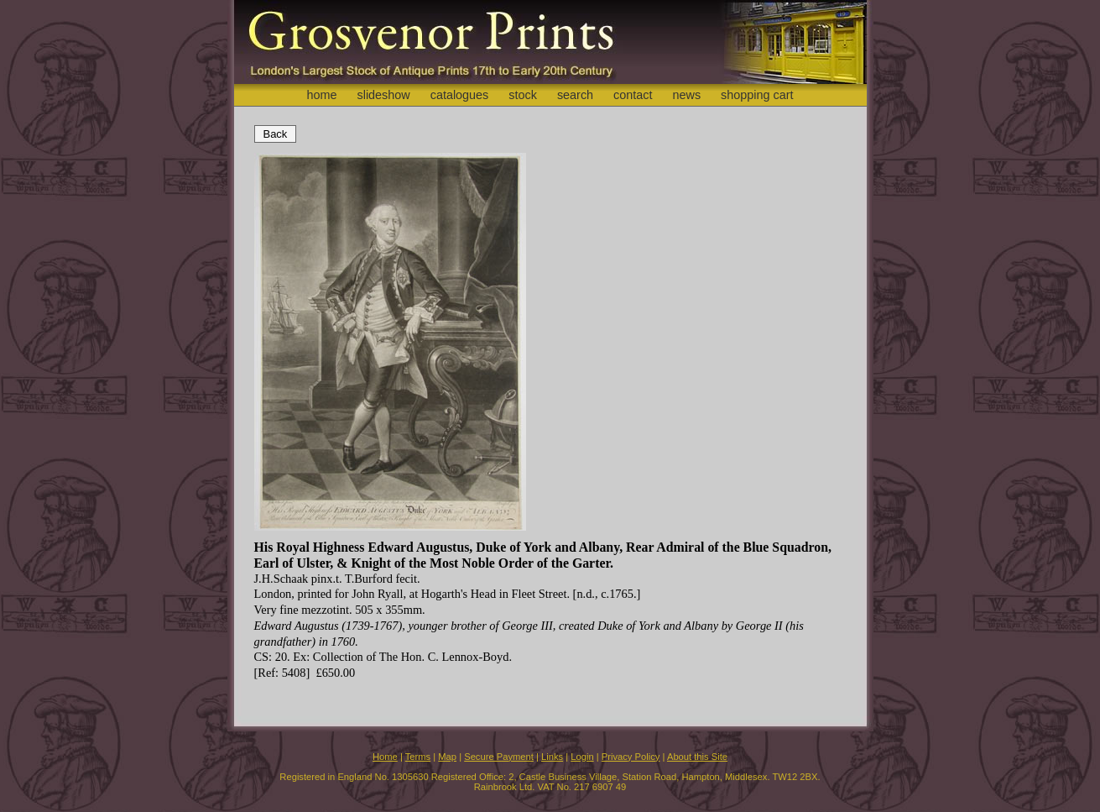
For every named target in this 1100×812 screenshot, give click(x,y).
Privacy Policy (631, 757)
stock (522, 95)
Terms (417, 757)
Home (385, 757)
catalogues (459, 95)
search (575, 95)
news (687, 95)
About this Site (697, 757)
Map (447, 757)
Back (275, 134)
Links (552, 757)
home (321, 95)
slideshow (383, 95)
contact (632, 95)
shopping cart (757, 95)
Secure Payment (499, 757)
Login (582, 757)
